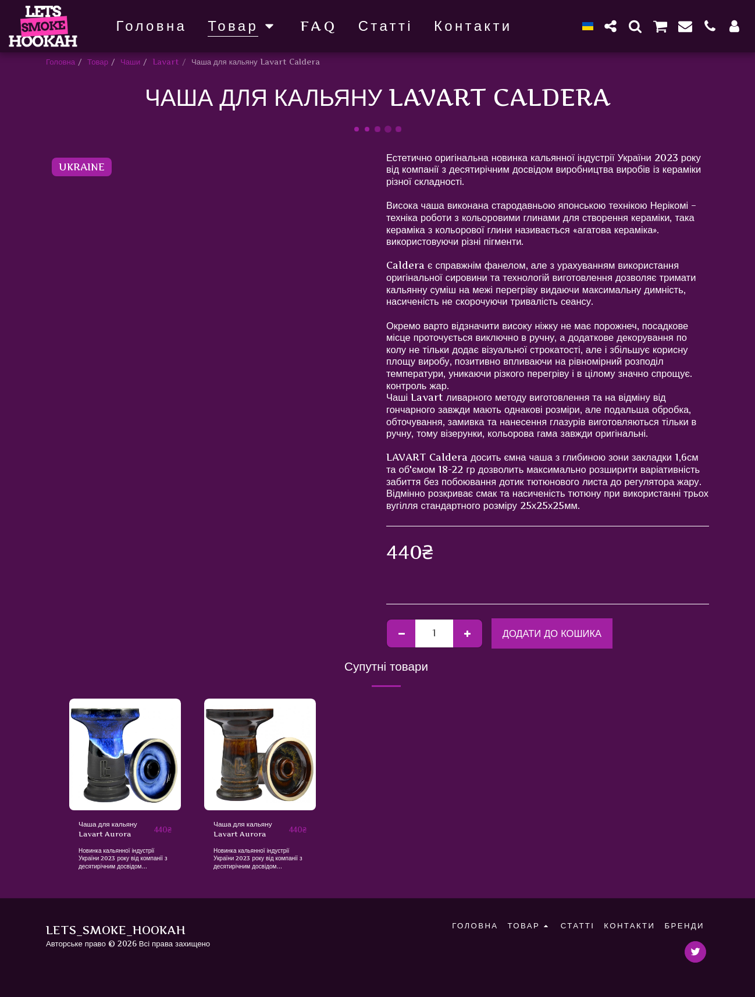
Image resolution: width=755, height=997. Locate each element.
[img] (125, 754)
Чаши (130, 61)
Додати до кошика (552, 633)
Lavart (165, 61)
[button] (610, 26)
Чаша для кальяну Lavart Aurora (112, 830)
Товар (97, 61)
